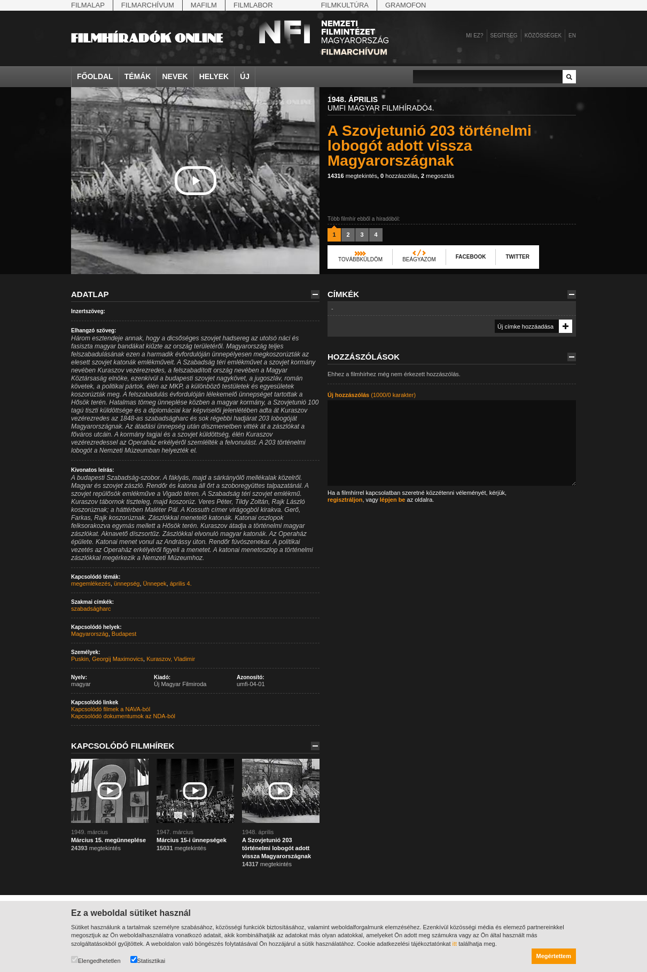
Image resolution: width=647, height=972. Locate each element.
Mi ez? (474, 35)
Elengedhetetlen (96, 960)
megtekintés (352, 176)
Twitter (517, 257)
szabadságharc (91, 608)
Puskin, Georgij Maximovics (107, 659)
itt (455, 943)
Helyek (214, 76)
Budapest (124, 634)
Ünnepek (155, 583)
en (572, 35)
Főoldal (95, 76)
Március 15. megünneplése (108, 840)
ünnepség (126, 583)
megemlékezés (91, 583)
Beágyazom (419, 259)
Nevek (175, 76)
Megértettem (553, 956)
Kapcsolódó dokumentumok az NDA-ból (123, 716)
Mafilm (204, 5)
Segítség (504, 35)
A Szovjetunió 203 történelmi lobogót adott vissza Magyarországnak (276, 848)
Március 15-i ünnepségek (192, 840)
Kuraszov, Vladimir (170, 659)
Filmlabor (253, 5)
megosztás (437, 176)
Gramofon (405, 5)
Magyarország (89, 634)
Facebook (471, 257)
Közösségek (543, 35)
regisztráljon (345, 499)
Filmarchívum (147, 5)
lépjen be (393, 499)
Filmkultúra (345, 5)
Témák (137, 76)
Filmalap (88, 5)
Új (245, 76)
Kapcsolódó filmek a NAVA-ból (110, 709)
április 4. (181, 583)
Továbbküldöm (360, 259)
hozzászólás (399, 176)
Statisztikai (148, 960)
